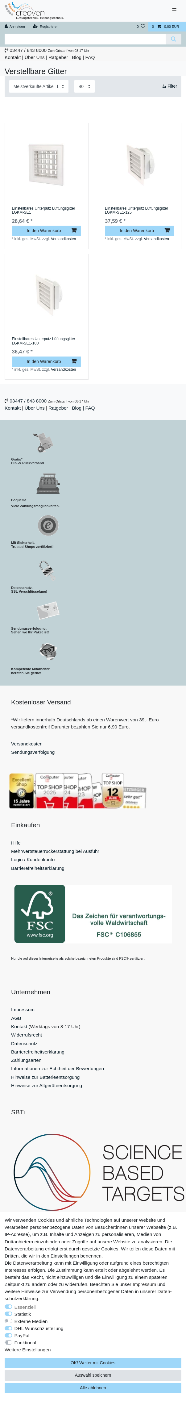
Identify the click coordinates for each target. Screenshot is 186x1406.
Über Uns (35, 57)
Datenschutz (24, 1043)
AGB (16, 1018)
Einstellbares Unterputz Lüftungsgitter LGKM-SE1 (43, 211)
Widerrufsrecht (26, 1034)
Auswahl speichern (93, 1375)
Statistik (22, 1314)
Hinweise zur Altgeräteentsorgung (46, 1085)
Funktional (25, 1342)
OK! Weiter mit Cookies (93, 1362)
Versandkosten (63, 239)
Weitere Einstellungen (28, 1349)
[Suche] (173, 39)
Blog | (78, 57)
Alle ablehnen (93, 1387)
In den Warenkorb (51, 230)
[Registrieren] (45, 26)
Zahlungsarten (26, 1060)
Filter (170, 86)
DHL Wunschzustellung (39, 1328)
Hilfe (16, 842)
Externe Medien (31, 1321)
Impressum (23, 1009)
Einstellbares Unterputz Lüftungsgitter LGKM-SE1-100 (43, 341)
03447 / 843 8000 (28, 50)
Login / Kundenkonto (33, 859)
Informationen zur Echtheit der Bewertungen (57, 1068)
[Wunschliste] (140, 26)
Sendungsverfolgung (33, 752)
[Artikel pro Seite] (84, 86)
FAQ (90, 57)
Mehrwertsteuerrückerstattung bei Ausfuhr (55, 851)
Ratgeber (58, 57)
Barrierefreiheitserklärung (37, 868)
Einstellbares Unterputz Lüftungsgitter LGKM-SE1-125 (136, 211)
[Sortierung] (38, 86)
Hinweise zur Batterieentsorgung (45, 1077)
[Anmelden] (15, 26)
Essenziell (25, 1307)
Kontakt (13, 57)
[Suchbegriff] (85, 39)
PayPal (22, 1335)
